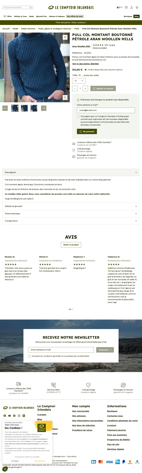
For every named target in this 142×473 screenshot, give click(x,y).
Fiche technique (12, 214)
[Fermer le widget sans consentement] (14, 422)
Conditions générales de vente (122, 421)
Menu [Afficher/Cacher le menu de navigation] (8, 16)
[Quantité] (80, 88)
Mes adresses (79, 416)
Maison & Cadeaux (57, 16)
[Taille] (79, 80)
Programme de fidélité (118, 440)
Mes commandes (80, 411)
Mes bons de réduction (83, 425)
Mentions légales (115, 449)
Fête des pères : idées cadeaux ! (71, 22)
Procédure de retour (82, 430)
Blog (136, 16)
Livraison (111, 425)
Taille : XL (85, 75)
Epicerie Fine (41, 16)
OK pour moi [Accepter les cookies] (40, 461)
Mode (31, 16)
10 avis (112, 45)
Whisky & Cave (20, 16)
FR (119, 7)
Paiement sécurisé (116, 430)
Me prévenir (86, 131)
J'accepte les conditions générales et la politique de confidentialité (60, 356)
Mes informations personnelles (87, 421)
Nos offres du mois (75, 16)
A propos (41, 414)
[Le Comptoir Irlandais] (71, 7)
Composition (11, 221)
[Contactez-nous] (126, 7)
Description (10, 172)
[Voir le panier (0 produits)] (137, 7)
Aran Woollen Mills (81, 46)
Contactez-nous (115, 416)
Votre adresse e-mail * (87, 105)
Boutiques (128, 16)
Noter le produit (100, 48)
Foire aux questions (117, 435)
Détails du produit (13, 206)
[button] (5, 469)
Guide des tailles (91, 75)
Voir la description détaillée (85, 64)
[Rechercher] (17, 7)
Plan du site (113, 444)
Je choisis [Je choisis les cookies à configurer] (14, 461)
